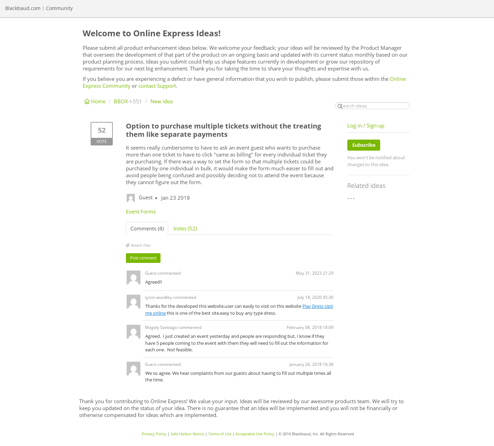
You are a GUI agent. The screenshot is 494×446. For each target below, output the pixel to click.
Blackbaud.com (22, 8)
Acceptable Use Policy (255, 433)
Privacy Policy (154, 433)
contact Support (157, 85)
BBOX (121, 101)
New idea (161, 101)
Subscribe (363, 145)
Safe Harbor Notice (187, 433)
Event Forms (141, 211)
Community (59, 8)
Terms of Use (219, 433)
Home (95, 101)
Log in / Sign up (365, 125)
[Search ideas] (372, 105)
